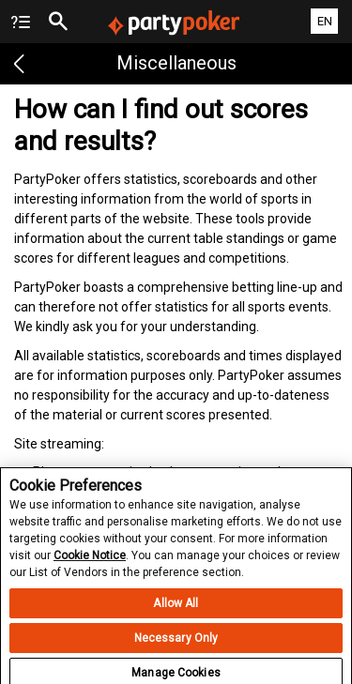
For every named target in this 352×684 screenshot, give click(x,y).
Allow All (175, 608)
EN (324, 21)
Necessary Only (176, 642)
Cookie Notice (90, 560)
